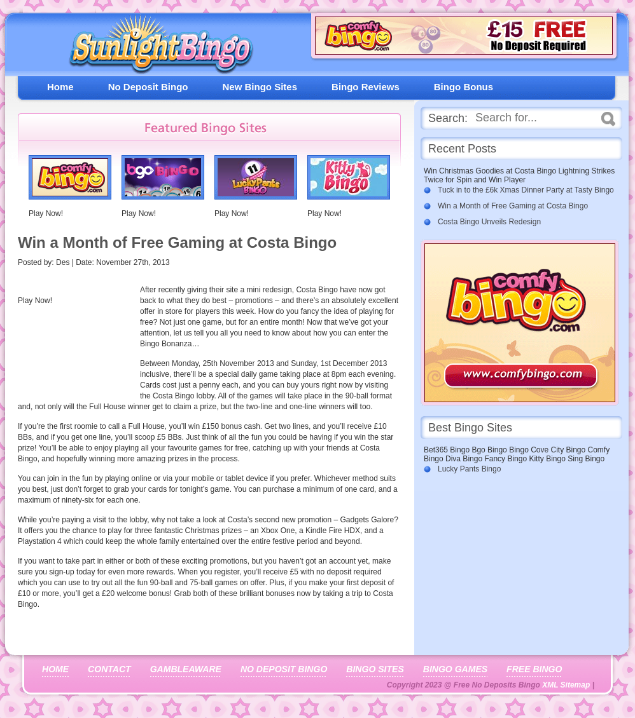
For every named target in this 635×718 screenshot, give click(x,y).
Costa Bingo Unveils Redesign (489, 221)
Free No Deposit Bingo (155, 47)
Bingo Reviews (365, 86)
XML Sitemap (566, 685)
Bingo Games (455, 669)
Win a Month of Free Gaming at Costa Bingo (513, 205)
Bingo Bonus (463, 86)
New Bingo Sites (260, 86)
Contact (109, 669)
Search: (448, 118)
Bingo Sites (374, 669)
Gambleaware (185, 669)
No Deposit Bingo (148, 86)
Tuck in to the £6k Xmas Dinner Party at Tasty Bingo (526, 190)
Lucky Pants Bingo (469, 468)
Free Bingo (534, 669)
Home (60, 86)
